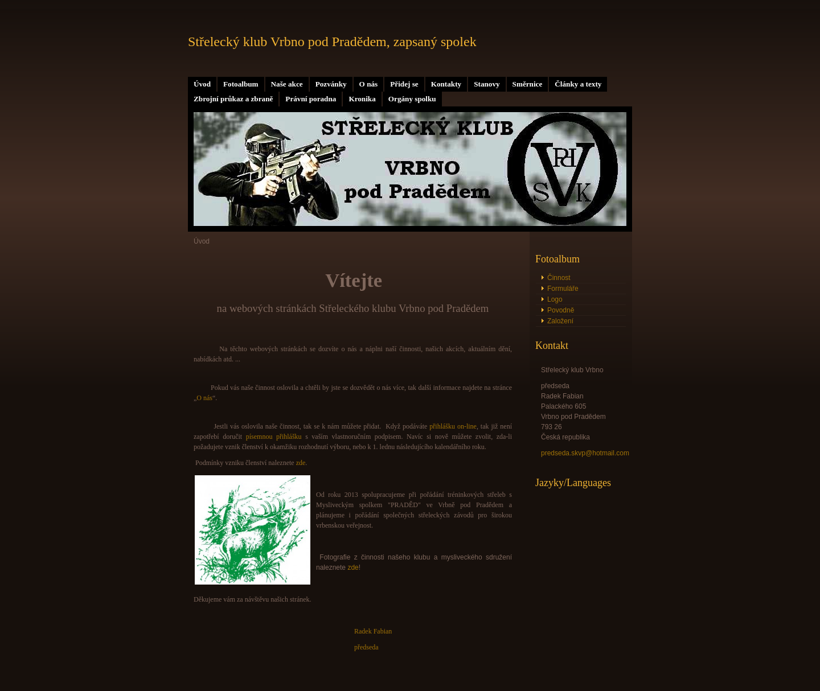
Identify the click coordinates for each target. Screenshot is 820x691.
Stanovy (486, 84)
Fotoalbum (241, 84)
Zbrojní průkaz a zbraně (233, 98)
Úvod (202, 84)
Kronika (361, 98)
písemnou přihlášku (274, 437)
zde (301, 463)
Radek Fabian (373, 631)
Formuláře (563, 289)
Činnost (559, 278)
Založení (560, 321)
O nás (368, 84)
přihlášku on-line (453, 426)
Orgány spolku (412, 98)
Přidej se (404, 84)
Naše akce (287, 84)
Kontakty (446, 84)
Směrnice (527, 84)
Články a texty (578, 84)
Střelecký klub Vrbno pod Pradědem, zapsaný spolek (332, 41)
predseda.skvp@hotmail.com (585, 453)
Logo (555, 299)
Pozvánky (331, 84)
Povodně (560, 310)
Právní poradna (310, 98)
